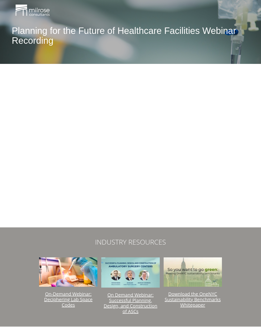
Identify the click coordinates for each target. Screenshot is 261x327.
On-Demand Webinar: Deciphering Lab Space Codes (68, 299)
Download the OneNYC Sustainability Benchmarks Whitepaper (193, 299)
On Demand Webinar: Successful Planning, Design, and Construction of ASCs (130, 303)
